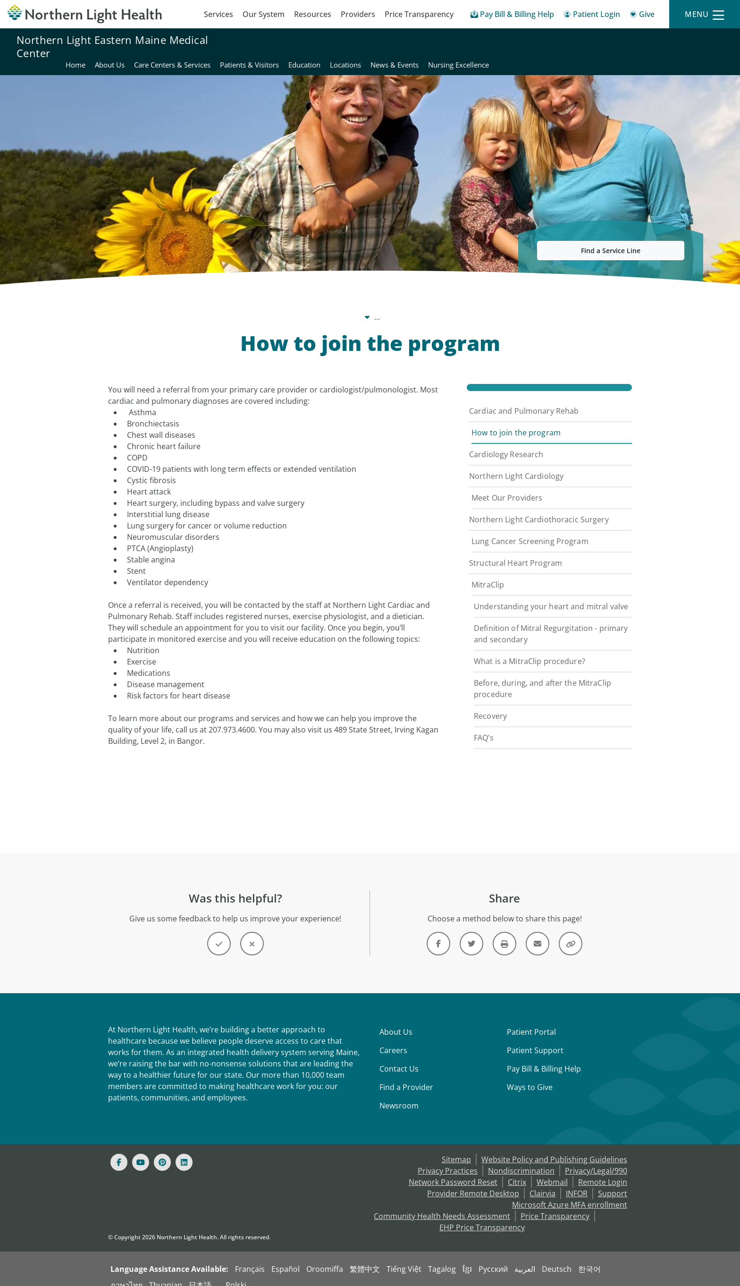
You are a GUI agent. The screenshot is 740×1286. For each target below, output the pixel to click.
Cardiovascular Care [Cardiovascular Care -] (324, 305)
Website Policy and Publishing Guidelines (554, 1148)
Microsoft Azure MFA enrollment (569, 1193)
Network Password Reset (453, 1171)
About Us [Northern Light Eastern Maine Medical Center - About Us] (344, 46)
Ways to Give (530, 1076)
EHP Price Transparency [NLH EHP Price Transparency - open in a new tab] (482, 1216)
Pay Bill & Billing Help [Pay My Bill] (544, 1057)
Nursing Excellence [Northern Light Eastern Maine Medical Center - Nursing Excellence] (692, 46)
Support (612, 1182)
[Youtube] (140, 1150)
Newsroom (399, 1094)
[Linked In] (184, 1150)
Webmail (552, 1171)
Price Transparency (419, 14)
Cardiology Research (506, 443)
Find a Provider (406, 1076)
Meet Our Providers (506, 486)
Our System (264, 14)
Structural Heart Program (515, 551)
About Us (395, 1020)
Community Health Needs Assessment (442, 1205)
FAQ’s (484, 726)
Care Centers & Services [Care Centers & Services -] (235, 305)
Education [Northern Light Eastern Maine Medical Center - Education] (538, 46)
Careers (393, 1039)
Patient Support (535, 1039)
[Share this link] (570, 932)
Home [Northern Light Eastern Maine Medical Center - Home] (310, 46)
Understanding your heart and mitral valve (551, 595)
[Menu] (704, 14)
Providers (358, 14)
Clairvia (542, 1182)
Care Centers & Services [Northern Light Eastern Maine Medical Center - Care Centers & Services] (406, 46)
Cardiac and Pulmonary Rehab (524, 399)
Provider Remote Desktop (473, 1182)
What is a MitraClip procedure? (529, 650)
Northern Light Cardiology (516, 465)
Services (218, 14)
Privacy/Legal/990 (596, 1159)
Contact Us (399, 1057)
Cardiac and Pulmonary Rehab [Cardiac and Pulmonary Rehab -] (425, 305)
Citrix (517, 1171)
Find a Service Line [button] (610, 239)
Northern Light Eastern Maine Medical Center (112, 46)
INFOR (577, 1182)
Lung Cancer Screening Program (530, 530)
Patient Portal (531, 1020)
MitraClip (487, 573)
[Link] (438, 932)
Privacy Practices (448, 1159)
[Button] (219, 932)
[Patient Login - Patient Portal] (591, 16)
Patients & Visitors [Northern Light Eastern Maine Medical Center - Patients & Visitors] (483, 46)
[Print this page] (504, 932)
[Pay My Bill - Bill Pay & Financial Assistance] (512, 16)
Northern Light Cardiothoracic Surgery (539, 508)
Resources (312, 14)
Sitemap (456, 1148)
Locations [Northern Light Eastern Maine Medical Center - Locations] (579, 46)
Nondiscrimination (521, 1159)
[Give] (642, 16)
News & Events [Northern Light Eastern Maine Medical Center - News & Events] (629, 46)
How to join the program (516, 421)
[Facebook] (118, 1150)
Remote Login (602, 1171)
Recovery (490, 704)
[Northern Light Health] (92, 14)
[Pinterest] (162, 1150)
